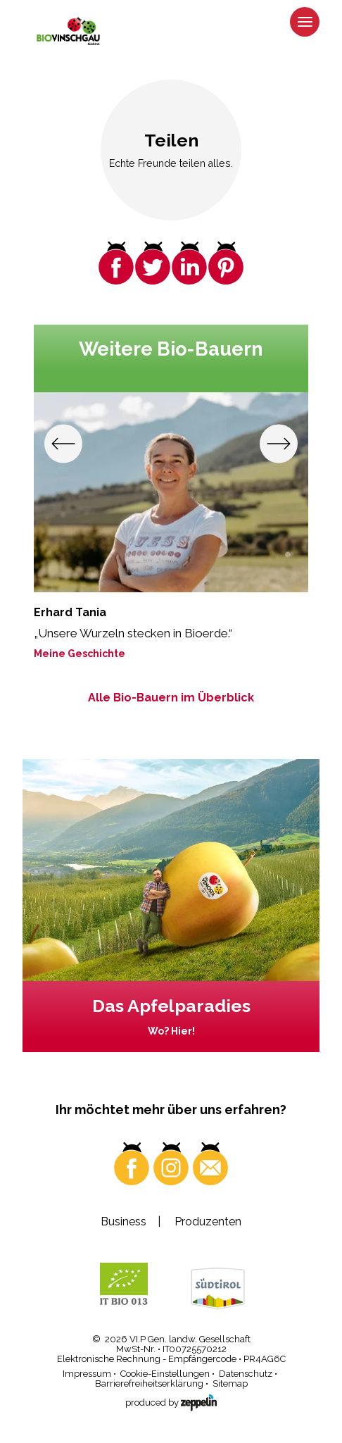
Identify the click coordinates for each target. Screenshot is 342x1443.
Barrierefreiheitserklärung (149, 1383)
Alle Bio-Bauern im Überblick (171, 697)
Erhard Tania (70, 611)
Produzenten (208, 1221)
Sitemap (230, 1383)
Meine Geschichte (79, 652)
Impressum (87, 1373)
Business (123, 1221)
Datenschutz (245, 1373)
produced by (171, 1401)
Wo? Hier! (171, 1031)
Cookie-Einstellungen (165, 1373)
